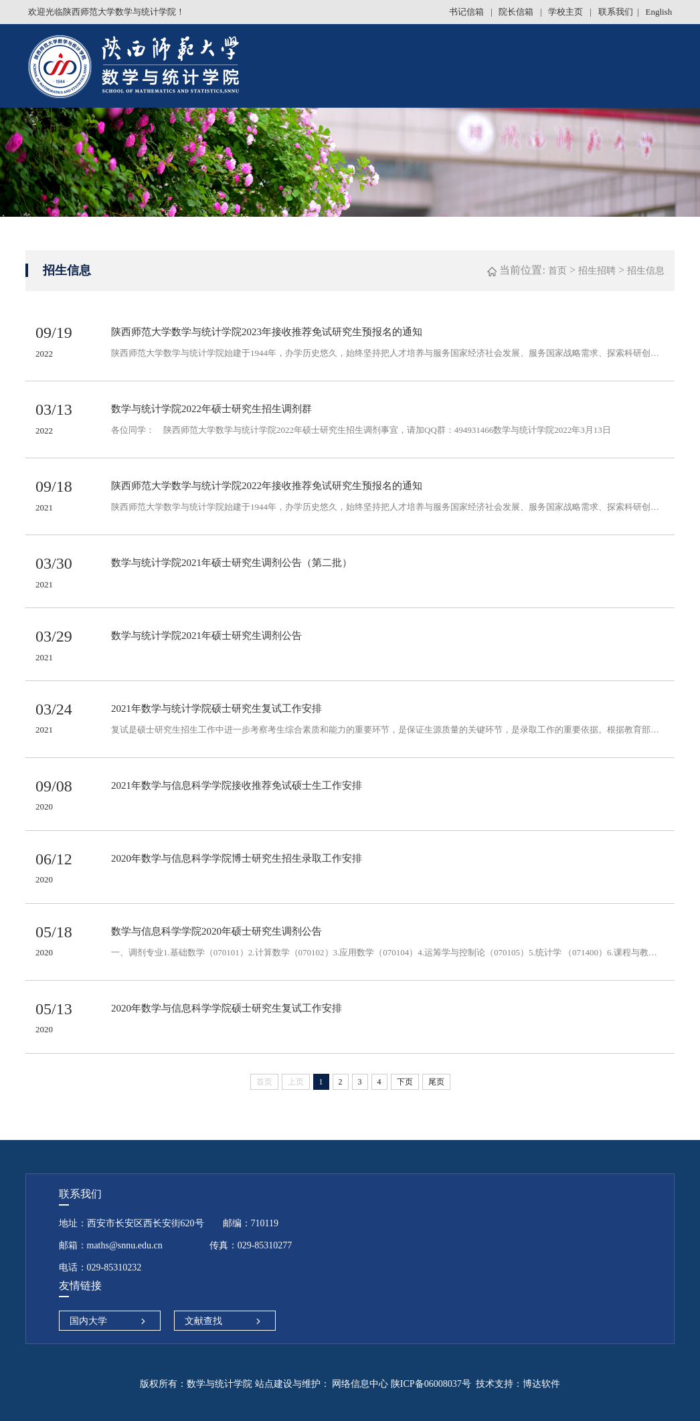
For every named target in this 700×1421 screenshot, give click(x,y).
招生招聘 (597, 271)
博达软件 (541, 1384)
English (658, 12)
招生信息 (646, 271)
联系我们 (615, 12)
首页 (557, 271)
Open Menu (683, 66)
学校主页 (566, 12)
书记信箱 (467, 12)
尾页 (436, 1081)
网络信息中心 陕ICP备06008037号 (400, 1384)
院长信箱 (517, 12)
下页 (405, 1081)
